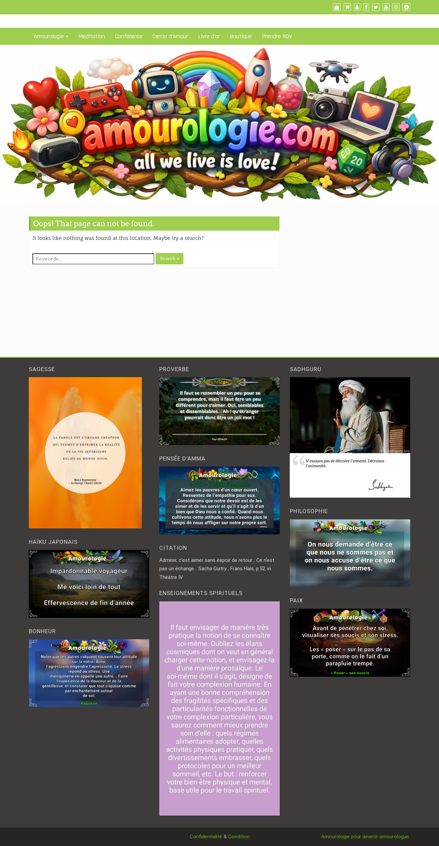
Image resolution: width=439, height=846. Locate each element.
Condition (239, 837)
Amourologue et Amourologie (62, 7)
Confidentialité (206, 837)
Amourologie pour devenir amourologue (365, 837)
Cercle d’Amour (170, 36)
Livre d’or (209, 36)
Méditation (91, 36)
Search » (169, 258)
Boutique (241, 36)
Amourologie (49, 36)
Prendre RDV (277, 36)
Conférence (129, 36)
